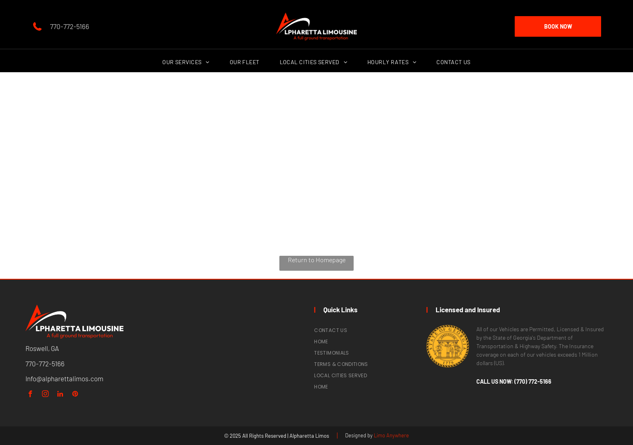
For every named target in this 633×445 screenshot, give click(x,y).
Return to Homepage (317, 259)
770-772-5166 (69, 26)
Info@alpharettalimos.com (64, 378)
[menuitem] (185, 61)
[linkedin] (60, 395)
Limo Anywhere (391, 435)
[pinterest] (75, 395)
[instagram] (45, 395)
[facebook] (30, 395)
